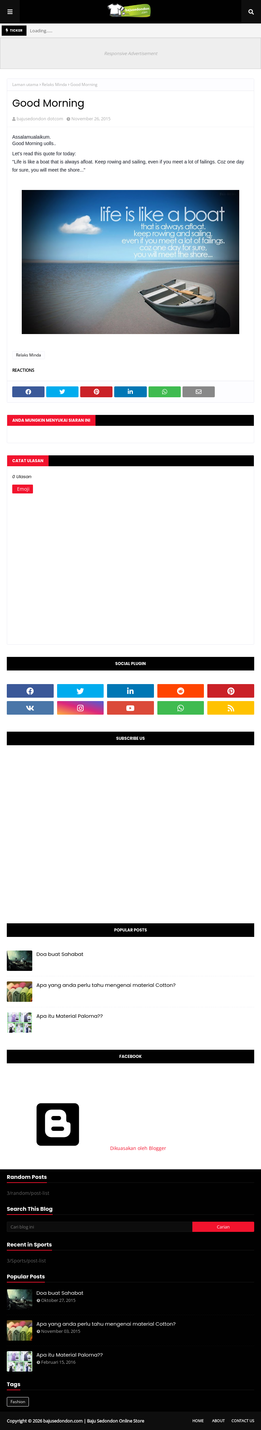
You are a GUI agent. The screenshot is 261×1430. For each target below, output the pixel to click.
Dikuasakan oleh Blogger (86, 1148)
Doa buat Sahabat (59, 954)
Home (198, 1420)
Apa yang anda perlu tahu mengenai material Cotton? (106, 985)
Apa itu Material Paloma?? (69, 1015)
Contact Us (242, 1420)
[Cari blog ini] (99, 1227)
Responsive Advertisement (130, 53)
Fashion (18, 1402)
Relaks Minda (54, 84)
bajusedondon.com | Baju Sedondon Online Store (93, 1421)
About (218, 1420)
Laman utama (25, 84)
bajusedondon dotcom (40, 119)
